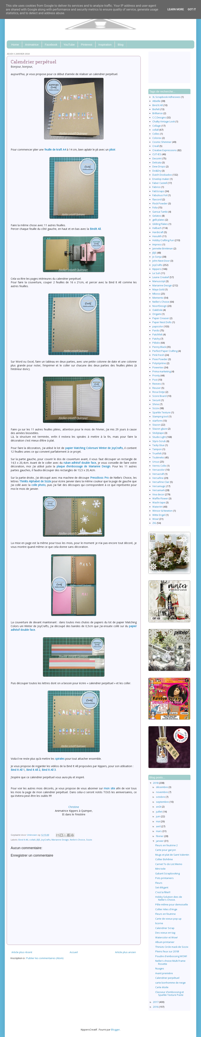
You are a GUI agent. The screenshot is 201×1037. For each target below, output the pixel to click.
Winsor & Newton (162, 510)
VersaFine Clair (160, 482)
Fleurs (158, 883)
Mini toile (160, 868)
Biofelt (156, 109)
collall (32, 839)
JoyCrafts (45, 839)
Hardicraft (157, 232)
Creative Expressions (164, 150)
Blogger (115, 1029)
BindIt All (95, 229)
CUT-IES (156, 154)
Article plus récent (21, 952)
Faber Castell (159, 183)
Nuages (159, 968)
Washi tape (158, 502)
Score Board (159, 396)
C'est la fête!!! (162, 892)
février (160, 836)
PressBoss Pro (99, 477)
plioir (112, 149)
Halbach (157, 228)
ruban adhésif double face (80, 462)
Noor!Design (159, 306)
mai (158, 821)
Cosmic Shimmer (162, 142)
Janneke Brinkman (162, 248)
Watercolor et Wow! (166, 937)
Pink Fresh (158, 355)
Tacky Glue (158, 445)
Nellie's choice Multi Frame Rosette (170, 962)
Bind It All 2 (33, 770)
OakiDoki (157, 310)
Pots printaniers (164, 878)
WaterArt (157, 506)
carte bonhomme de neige (170, 982)
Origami (156, 314)
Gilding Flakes (160, 224)
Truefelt (156, 453)
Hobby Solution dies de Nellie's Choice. (168, 898)
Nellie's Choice (77, 839)
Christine (73, 807)
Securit (156, 400)
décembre (162, 787)
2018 (156, 783)
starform (157, 420)
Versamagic (159, 486)
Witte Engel (158, 515)
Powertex (157, 367)
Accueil (74, 952)
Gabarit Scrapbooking (167, 873)
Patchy (156, 338)
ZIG (154, 523)
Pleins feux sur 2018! (167, 951)
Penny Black (159, 347)
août (159, 806)
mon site (109, 788)
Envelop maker (160, 179)
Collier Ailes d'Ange (166, 909)
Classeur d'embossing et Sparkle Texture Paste (169, 993)
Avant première (164, 973)
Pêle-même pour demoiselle (171, 904)
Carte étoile (161, 987)
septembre (162, 802)
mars (159, 831)
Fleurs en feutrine (165, 914)
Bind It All (23, 839)
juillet (159, 811)
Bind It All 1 (18, 770)
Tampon (157, 449)
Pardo (155, 330)
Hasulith (157, 236)
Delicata (156, 162)
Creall (155, 146)
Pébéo (156, 342)
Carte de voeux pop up (168, 918)
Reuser (156, 388)
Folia (155, 207)
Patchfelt (157, 334)
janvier (160, 841)
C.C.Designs (159, 117)
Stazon (156, 424)
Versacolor (158, 469)
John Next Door (161, 260)
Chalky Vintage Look (163, 121)
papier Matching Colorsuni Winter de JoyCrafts (94, 448)
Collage (156, 125)
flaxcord (157, 199)
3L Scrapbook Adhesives (166, 97)
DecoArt (157, 158)
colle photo (38, 485)
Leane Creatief (160, 277)
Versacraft (158, 474)
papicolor (157, 326)
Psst (154, 379)
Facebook (51, 44)
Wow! (155, 519)
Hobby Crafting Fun (163, 240)
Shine (155, 404)
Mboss (156, 293)
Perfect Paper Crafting (164, 351)
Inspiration (105, 44)
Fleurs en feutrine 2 (166, 845)
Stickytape (158, 433)
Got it (192, 9)
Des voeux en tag (165, 932)
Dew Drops (158, 166)
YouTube (69, 44)
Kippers (156, 269)
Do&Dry (156, 170)
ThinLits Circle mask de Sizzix (171, 947)
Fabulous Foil (159, 195)
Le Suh (156, 273)
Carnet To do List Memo (168, 864)
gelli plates (158, 219)
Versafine (157, 478)
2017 (156, 1002)
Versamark (158, 490)
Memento (157, 297)
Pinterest (86, 44)
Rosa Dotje (158, 392)
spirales (60, 758)
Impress (157, 244)
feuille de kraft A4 (55, 149)
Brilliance (157, 113)
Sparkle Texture (161, 412)
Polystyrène (159, 363)
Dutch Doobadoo (162, 174)
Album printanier (164, 942)
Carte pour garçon (165, 850)
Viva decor (158, 494)
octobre (161, 797)
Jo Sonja (157, 256)
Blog (120, 44)
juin (158, 816)
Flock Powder (160, 203)
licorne (159, 923)
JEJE (38, 839)
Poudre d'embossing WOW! (171, 956)
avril (158, 826)
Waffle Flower (160, 498)
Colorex (156, 138)
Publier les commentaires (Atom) (44, 958)
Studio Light (159, 437)
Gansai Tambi (160, 211)
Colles (155, 133)
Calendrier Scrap (164, 928)
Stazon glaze (159, 428)
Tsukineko (158, 457)
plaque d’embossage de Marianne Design (83, 466)
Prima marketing (161, 371)
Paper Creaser (160, 318)
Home (15, 44)
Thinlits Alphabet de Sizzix (35, 481)
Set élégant (161, 887)
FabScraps (158, 191)
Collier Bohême (164, 859)
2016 (156, 1006)
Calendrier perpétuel (167, 978)
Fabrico (156, 187)
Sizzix (89, 839)
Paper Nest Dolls (162, 322)
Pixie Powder (160, 359)
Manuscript (158, 281)
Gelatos (156, 215)
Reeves (156, 383)
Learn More (175, 9)
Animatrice (32, 44)
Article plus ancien (125, 952)
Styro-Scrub (159, 441)
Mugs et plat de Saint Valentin (172, 854)
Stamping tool (160, 416)
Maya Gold (158, 289)
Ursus (155, 461)
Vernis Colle (159, 465)
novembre (162, 792)
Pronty (156, 375)
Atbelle (156, 101)
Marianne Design (60, 839)
